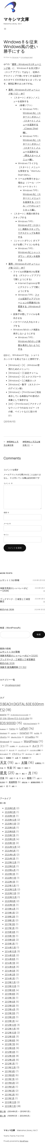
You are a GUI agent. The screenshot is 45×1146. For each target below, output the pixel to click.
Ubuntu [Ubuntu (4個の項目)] (5, 737)
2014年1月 (10, 978)
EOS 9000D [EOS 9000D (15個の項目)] (11, 723)
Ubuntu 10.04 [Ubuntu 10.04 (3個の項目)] (17, 737)
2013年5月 (10, 1005)
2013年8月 (10, 993)
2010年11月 (10, 1106)
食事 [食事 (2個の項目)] (14, 786)
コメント (8, 483)
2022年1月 (10, 881)
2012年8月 (10, 1040)
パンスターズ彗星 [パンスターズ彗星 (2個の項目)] (36, 750)
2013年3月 (10, 1013)
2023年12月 (10, 862)
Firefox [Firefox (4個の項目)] (13, 729)
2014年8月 (10, 959)
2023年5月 (10, 866)
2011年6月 (10, 1082)
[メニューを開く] (5, 28)
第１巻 (3, 1115)
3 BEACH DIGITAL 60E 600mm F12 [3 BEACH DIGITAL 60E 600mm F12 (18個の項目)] (22, 707)
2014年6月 (10, 966)
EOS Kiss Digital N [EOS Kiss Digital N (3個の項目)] (31, 723)
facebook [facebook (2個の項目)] (4, 729)
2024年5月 (10, 850)
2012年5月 (10, 1052)
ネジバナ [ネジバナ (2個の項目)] (13, 750)
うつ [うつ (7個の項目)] (4, 746)
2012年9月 (10, 1036)
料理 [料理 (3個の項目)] (28, 768)
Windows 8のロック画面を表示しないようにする (29, 345)
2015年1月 (10, 943)
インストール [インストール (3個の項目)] (25, 746)
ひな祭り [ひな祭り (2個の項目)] (14, 746)
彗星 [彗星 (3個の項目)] (20, 768)
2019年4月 (10, 908)
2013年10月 (10, 986)
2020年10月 (11, 897)
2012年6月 (10, 1048)
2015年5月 (10, 939)
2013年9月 (10, 990)
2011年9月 (10, 1071)
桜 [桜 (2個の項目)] (24, 778)
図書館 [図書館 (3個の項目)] (10, 757)
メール (7, 523)
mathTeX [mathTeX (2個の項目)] (14, 733)
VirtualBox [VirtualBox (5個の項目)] (32, 737)
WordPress (24, 1141)
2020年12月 (11, 889)
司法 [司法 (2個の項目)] (2, 758)
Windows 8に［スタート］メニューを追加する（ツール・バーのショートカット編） (32, 202)
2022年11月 (10, 877)
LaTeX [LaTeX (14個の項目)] (26, 728)
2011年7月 (10, 1079)
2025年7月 (10, 835)
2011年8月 (10, 1075)
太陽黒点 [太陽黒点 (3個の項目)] (39, 763)
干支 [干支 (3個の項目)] (3, 768)
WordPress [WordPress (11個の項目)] (33, 741)
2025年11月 (10, 823)
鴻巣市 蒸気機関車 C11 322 (13, 667)
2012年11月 (10, 1028)
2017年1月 (10, 928)
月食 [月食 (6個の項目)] (4, 778)
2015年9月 (10, 932)
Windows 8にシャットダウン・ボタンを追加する (29, 256)
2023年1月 (10, 874)
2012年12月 (10, 1024)
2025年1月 (10, 843)
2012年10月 (10, 1032)
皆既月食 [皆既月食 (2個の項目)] (26, 782)
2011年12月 (10, 1067)
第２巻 (3, 1111)
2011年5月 (10, 1086)
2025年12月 (10, 819)
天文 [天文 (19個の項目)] (7, 762)
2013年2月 (10, 1017)
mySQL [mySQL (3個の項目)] (38, 733)
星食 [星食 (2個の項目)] (18, 774)
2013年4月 (10, 1009)
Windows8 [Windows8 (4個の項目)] (6, 741)
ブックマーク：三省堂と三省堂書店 (15, 600)
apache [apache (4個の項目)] (4, 714)
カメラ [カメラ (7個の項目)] (37, 746)
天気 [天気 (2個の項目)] (17, 763)
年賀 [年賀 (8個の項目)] (11, 767)
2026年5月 (10, 808)
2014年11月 (10, 947)
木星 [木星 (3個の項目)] (12, 778)
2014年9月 (10, 955)
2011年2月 (10, 1094)
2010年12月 (10, 1102)
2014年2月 (10, 974)
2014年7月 (10, 963)
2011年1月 (10, 1098)
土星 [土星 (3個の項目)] (18, 757)
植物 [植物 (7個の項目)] (31, 778)
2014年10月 (10, 951)
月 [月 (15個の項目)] (33, 773)
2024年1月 (10, 858)
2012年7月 (10, 1044)
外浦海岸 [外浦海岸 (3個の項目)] (26, 757)
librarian (15, 57)
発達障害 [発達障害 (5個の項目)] (15, 782)
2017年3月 (10, 924)
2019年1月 (10, 912)
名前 (6, 512)
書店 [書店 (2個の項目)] (24, 774)
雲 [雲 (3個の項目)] (8, 786)
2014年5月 (10, 970)
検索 (39, 634)
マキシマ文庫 (16, 19)
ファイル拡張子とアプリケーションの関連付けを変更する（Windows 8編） (29, 302)
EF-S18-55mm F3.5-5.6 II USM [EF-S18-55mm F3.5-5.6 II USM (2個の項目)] (21, 715)
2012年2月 (10, 1059)
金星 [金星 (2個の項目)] (2, 786)
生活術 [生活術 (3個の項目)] (4, 782)
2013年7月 (10, 997)
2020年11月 (10, 893)
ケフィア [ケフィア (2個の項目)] (4, 750)
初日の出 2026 (7, 609)
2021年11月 (10, 885)
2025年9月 (10, 827)
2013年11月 (10, 982)
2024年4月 (10, 854)
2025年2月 (10, 839)
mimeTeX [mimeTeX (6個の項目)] (26, 733)
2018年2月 (10, 916)
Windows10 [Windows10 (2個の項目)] (18, 742)
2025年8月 (10, 831)
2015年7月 (10, 935)
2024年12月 (11, 846)
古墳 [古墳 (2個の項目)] (38, 754)
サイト (6, 535)
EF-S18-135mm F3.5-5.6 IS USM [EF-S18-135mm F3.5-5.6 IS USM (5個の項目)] (16, 718)
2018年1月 (10, 920)
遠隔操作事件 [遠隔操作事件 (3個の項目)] (37, 782)
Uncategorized (27, 57)
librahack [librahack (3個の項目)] (5, 733)
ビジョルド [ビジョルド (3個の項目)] (5, 754)
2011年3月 (10, 1090)
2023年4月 (10, 870)
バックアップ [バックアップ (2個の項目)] (23, 750)
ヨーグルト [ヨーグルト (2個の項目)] (30, 754)
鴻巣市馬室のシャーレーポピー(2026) (14, 589)
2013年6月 (10, 1001)
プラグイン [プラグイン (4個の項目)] (18, 753)
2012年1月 (10, 1063)
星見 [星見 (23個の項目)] (7, 773)
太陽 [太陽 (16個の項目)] (27, 762)
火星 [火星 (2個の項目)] (39, 778)
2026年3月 (10, 812)
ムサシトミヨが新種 (9, 580)
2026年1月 (10, 815)
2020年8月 (10, 901)
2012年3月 (10, 1055)
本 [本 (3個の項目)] (19, 778)
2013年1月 (10, 1021)
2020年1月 (10, 904)
